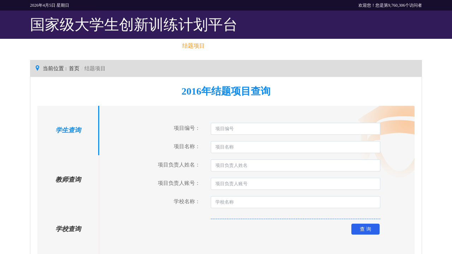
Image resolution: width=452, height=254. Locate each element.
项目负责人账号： (179, 183)
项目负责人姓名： (179, 165)
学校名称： (187, 201)
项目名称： (187, 146)
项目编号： (187, 128)
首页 (74, 68)
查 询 (365, 228)
